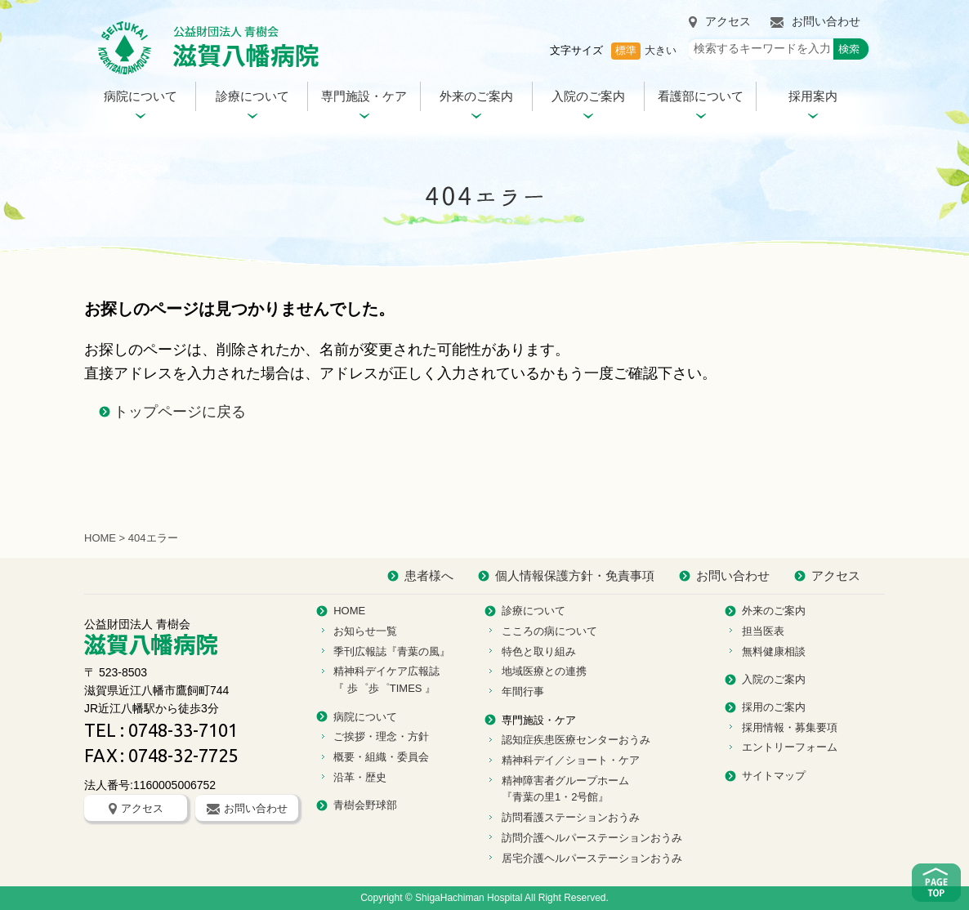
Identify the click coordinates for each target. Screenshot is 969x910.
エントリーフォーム (789, 747)
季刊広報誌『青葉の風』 (391, 651)
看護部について (700, 96)
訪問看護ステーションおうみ (571, 817)
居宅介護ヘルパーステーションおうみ (592, 858)
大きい (661, 50)
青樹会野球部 (365, 805)
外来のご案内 (476, 96)
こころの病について (549, 631)
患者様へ (428, 575)
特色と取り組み (539, 651)
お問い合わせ (815, 21)
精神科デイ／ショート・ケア (571, 760)
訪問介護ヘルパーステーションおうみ (592, 838)
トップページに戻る (180, 412)
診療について (252, 96)
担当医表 (763, 631)
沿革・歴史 (359, 777)
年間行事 (523, 691)
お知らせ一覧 (365, 631)
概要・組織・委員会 (381, 757)
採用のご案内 (774, 707)
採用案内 (812, 96)
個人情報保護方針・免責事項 (574, 575)
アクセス (720, 21)
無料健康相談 (774, 651)
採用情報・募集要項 (789, 727)
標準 (625, 50)
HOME (100, 538)
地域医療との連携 (544, 671)
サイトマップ (774, 775)
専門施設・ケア (364, 96)
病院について (140, 96)
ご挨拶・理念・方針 (381, 736)
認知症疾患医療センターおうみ (576, 740)
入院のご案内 (588, 96)
